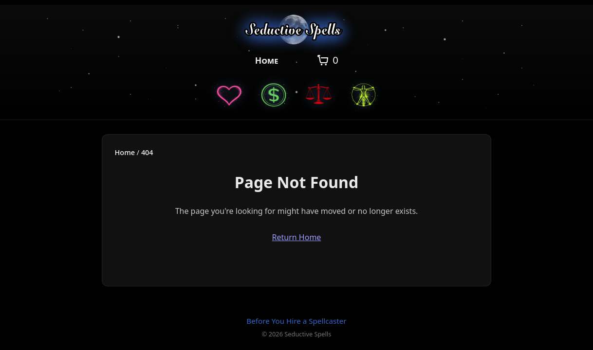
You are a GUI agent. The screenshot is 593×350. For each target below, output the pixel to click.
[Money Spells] (274, 94)
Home (266, 60)
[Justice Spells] (318, 94)
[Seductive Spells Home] (297, 31)
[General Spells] (363, 94)
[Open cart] (327, 60)
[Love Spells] (229, 94)
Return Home (296, 237)
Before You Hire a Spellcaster (296, 321)
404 (147, 152)
